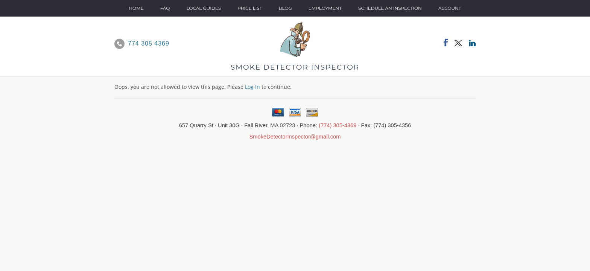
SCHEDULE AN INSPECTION (390, 8)
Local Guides (203, 8)
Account (449, 8)
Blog (285, 8)
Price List (249, 8)
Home (136, 8)
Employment (325, 8)
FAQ (165, 8)
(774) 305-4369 (337, 125)
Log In (252, 86)
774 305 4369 (148, 43)
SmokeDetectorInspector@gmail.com (295, 137)
